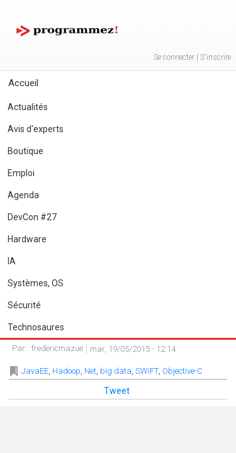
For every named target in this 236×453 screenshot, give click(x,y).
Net (90, 371)
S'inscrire (215, 57)
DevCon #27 (32, 217)
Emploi (21, 173)
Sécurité (24, 305)
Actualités (28, 107)
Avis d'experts (36, 129)
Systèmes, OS (36, 283)
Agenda (23, 195)
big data (116, 371)
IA (12, 261)
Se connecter (174, 57)
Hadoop (66, 371)
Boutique (25, 151)
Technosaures (36, 327)
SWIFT (147, 371)
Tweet (117, 391)
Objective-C (182, 371)
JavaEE (34, 371)
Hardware (27, 239)
